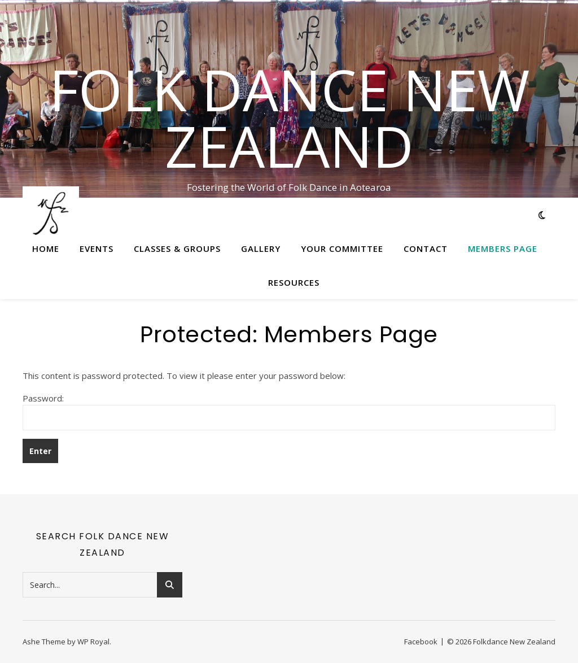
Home (45, 248)
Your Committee (342, 248)
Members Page (502, 248)
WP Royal (93, 641)
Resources (293, 282)
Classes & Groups (177, 248)
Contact (426, 248)
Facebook (420, 641)
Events (96, 248)
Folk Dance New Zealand (289, 117)
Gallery (261, 248)
